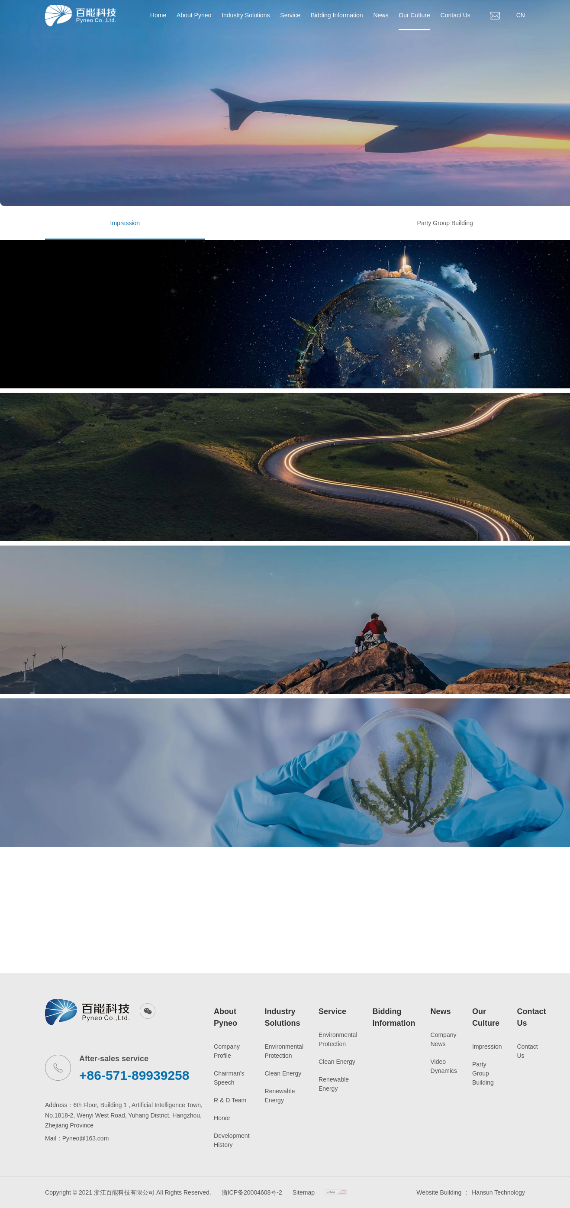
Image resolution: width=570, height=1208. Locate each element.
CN (520, 15)
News (380, 15)
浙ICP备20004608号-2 (252, 1192)
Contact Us (455, 15)
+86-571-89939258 (134, 1075)
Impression (125, 223)
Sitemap (304, 1192)
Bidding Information (337, 15)
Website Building (438, 1192)
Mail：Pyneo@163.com (77, 1138)
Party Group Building (445, 223)
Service (290, 15)
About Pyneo (194, 15)
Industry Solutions (246, 15)
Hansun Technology (498, 1192)
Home (158, 15)
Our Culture (414, 15)
